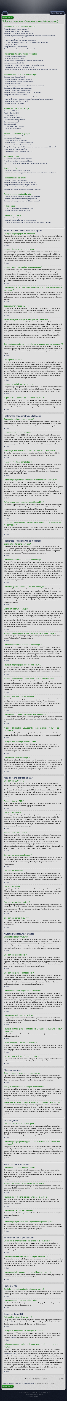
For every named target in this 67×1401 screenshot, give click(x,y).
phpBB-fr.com (38, 1394)
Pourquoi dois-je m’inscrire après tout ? (16, 31)
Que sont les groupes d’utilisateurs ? (15, 140)
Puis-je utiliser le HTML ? (12, 113)
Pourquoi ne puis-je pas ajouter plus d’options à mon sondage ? (24, 86)
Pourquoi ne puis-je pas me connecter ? (16, 29)
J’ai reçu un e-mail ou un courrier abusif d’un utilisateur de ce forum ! (26, 163)
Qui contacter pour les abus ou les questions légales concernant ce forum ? (27, 222)
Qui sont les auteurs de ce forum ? (14, 218)
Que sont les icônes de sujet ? (13, 128)
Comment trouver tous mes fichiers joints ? (17, 210)
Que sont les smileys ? (11, 115)
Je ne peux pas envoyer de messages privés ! (18, 159)
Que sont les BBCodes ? (11, 111)
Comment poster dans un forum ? (14, 77)
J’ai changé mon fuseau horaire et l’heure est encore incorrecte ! (24, 61)
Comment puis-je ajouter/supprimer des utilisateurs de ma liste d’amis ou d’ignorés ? (30, 173)
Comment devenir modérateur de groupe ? (17, 145)
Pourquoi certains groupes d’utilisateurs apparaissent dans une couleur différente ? (30, 147)
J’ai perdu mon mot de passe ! (13, 38)
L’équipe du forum (8, 1383)
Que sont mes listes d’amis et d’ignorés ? (17, 170)
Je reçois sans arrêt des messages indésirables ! (18, 161)
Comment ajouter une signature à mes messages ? (19, 81)
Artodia (35, 1396)
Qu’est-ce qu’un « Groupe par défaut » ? (16, 149)
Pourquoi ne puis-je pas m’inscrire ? (15, 47)
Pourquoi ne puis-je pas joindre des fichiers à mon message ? (23, 92)
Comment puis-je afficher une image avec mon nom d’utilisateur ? (25, 65)
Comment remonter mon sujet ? (14, 103)
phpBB (27, 1392)
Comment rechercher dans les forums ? (16, 180)
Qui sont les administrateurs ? (13, 136)
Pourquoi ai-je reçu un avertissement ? (16, 95)
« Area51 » (12, 1337)
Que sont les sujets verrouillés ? (14, 126)
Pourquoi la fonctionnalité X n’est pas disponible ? (20, 220)
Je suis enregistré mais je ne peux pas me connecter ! (20, 40)
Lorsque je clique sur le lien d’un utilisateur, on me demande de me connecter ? (31, 69)
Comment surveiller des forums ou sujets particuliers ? (21, 199)
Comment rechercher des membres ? (15, 187)
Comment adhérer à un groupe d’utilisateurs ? (18, 143)
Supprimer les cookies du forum (24, 1383)
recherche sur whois (10, 1353)
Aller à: (27, 1379)
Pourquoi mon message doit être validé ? (17, 101)
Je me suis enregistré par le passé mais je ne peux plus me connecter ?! (26, 42)
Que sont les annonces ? (11, 122)
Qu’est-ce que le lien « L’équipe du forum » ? (18, 151)
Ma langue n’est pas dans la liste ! (14, 63)
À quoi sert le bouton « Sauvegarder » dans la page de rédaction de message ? (28, 99)
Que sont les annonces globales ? (14, 120)
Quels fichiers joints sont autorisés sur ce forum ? (19, 208)
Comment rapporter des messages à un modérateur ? (20, 97)
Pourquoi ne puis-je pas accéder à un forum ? (18, 90)
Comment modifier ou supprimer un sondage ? (18, 88)
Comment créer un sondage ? (13, 83)
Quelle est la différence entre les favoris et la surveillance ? (22, 196)
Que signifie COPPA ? (11, 44)
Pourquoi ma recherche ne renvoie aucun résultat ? (20, 182)
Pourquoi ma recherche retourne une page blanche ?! (20, 185)
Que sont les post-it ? (10, 124)
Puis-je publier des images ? (13, 117)
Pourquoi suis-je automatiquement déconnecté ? (19, 33)
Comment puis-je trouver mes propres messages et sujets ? (22, 189)
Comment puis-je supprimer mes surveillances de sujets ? (22, 201)
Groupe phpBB (9, 1322)
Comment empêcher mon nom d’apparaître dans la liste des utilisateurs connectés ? (30, 36)
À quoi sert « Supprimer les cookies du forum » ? (19, 49)
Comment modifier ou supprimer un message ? (18, 79)
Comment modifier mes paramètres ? (15, 56)
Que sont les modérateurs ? (12, 138)
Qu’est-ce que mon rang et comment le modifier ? (19, 67)
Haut (7, 245)
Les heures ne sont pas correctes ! (14, 58)
